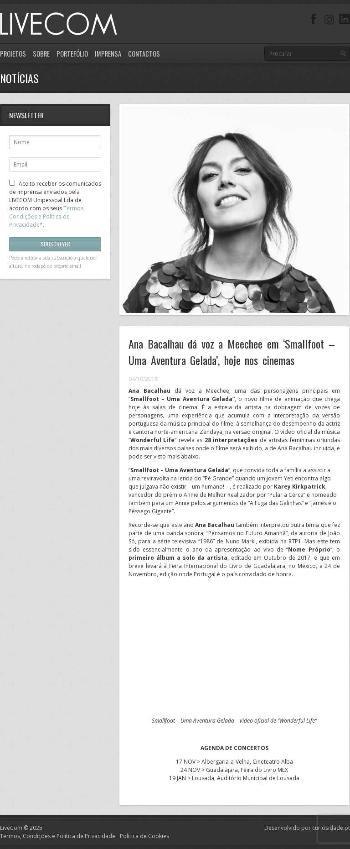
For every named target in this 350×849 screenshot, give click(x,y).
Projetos (13, 53)
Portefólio (72, 53)
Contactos (144, 53)
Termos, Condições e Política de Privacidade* (47, 216)
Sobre (41, 53)
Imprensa (108, 53)
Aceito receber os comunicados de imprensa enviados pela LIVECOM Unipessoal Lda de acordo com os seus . (55, 204)
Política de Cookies (144, 836)
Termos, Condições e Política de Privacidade (57, 836)
